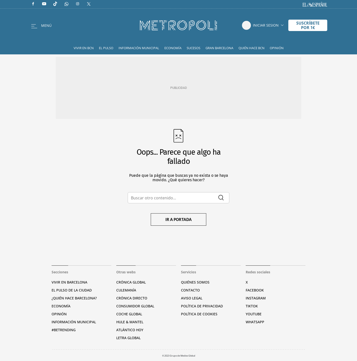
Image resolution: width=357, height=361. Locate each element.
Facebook (255, 290)
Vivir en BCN (84, 48)
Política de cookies (199, 314)
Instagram (256, 298)
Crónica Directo (131, 298)
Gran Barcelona (219, 48)
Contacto (190, 290)
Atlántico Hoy (129, 329)
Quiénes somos (195, 282)
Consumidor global (135, 306)
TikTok (252, 306)
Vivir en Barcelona (69, 282)
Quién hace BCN (251, 48)
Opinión (277, 48)
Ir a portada (178, 219)
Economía (172, 48)
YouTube (254, 314)
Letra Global (128, 337)
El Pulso (106, 48)
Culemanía (126, 290)
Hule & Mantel (129, 322)
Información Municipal (139, 48)
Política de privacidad (202, 306)
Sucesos (193, 48)
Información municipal (74, 322)
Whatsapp (255, 322)
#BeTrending (64, 329)
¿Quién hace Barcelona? (74, 298)
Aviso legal (191, 298)
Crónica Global (131, 282)
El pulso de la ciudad (72, 290)
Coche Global (129, 314)
